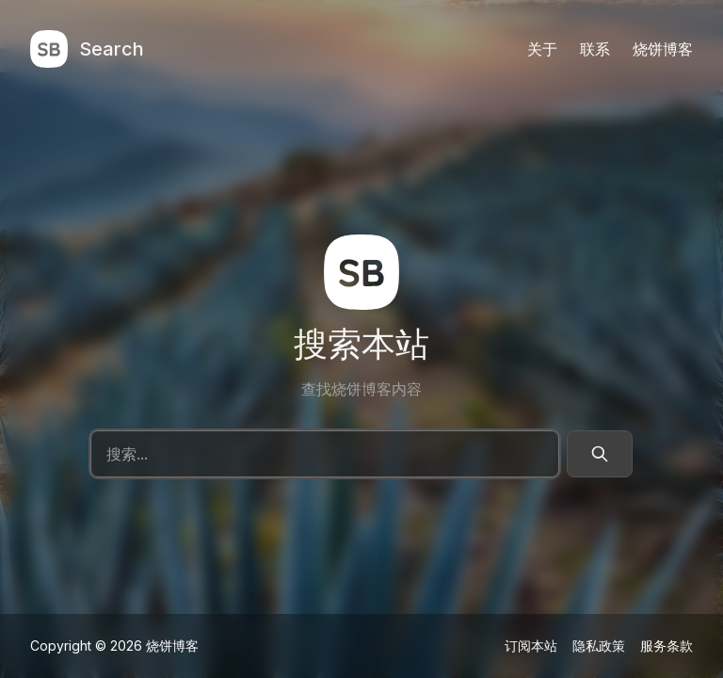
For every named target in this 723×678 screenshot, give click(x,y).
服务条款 (666, 645)
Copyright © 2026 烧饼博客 (114, 645)
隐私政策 (598, 645)
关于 (542, 50)
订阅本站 (531, 645)
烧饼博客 (663, 50)
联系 (595, 50)
